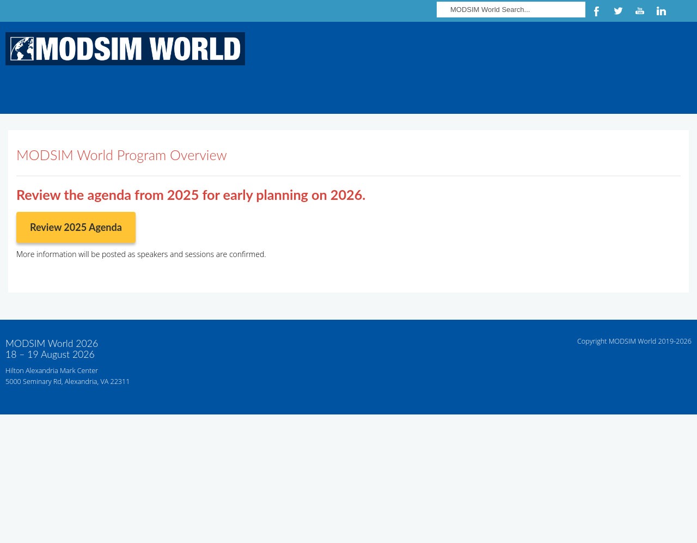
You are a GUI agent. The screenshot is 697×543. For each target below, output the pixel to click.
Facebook (596, 11)
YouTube (640, 11)
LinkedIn (661, 11)
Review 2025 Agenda (76, 227)
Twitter (618, 11)
